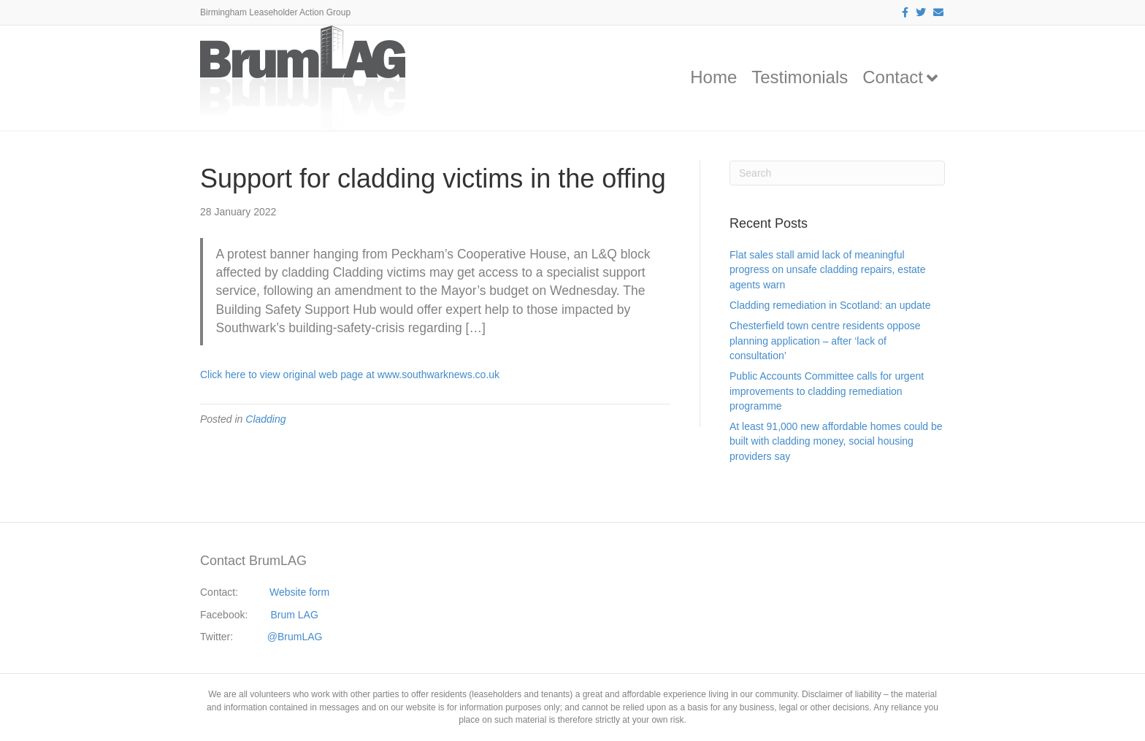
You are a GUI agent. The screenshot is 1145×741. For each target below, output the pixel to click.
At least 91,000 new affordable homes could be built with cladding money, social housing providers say (836, 441)
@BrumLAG (295, 636)
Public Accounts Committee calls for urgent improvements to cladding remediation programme (826, 391)
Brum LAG (294, 615)
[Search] (837, 173)
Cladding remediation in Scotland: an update (830, 305)
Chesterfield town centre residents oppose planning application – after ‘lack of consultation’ (824, 340)
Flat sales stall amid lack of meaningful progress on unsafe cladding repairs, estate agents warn (827, 270)
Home (713, 77)
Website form (299, 592)
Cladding (265, 419)
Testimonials (799, 77)
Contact (892, 77)
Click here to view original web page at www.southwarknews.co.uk (349, 374)
